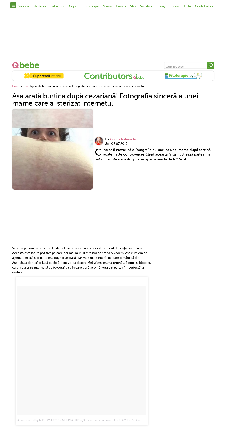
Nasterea (39, 6)
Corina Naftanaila (123, 139)
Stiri (133, 6)
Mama (107, 6)
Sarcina (23, 6)
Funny (161, 6)
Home (16, 86)
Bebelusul (57, 6)
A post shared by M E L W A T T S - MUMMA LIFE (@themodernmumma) (63, 420)
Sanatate (146, 6)
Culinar (175, 6)
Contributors (204, 6)
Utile (187, 6)
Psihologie (91, 6)
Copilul (74, 6)
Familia (121, 6)
